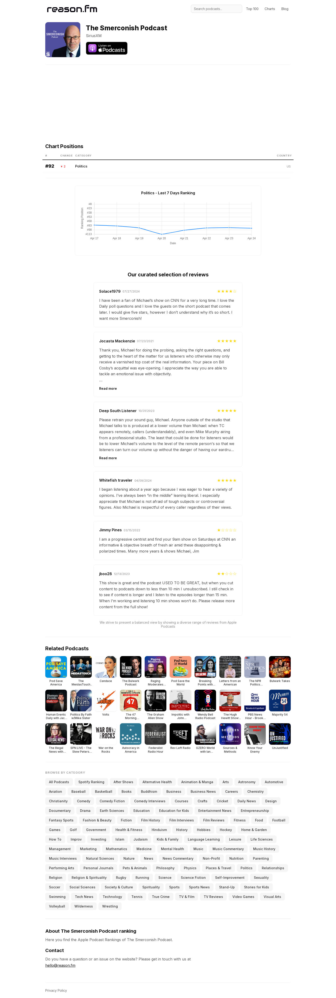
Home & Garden (254, 830)
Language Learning (204, 839)
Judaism (140, 839)
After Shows (123, 782)
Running (142, 878)
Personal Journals (98, 868)
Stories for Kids (256, 887)
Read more (108, 388)
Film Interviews (181, 820)
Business (173, 791)
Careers (231, 791)
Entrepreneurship (255, 811)
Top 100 (252, 9)
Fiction (126, 820)
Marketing (88, 849)
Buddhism (149, 791)
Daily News (247, 801)
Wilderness (83, 906)
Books (127, 791)
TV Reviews (213, 897)
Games (54, 830)
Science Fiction (193, 878)
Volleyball (57, 906)
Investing (98, 839)
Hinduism (159, 830)
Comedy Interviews (149, 801)
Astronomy (247, 782)
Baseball (78, 791)
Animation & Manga (197, 782)
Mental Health (172, 849)
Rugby (121, 878)
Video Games (243, 897)
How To (55, 839)
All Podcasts (59, 782)
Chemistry (255, 791)
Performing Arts (61, 868)
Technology (112, 897)
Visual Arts (272, 897)
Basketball (103, 791)
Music (198, 849)
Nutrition (236, 858)
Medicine (144, 849)
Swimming (57, 897)
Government (96, 830)
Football (278, 820)
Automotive (274, 782)
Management (60, 849)
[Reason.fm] (72, 9)
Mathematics (116, 849)
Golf (73, 830)
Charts (270, 9)
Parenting (261, 858)
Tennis (137, 897)
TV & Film (186, 897)
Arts (226, 782)
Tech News (84, 897)
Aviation (55, 791)
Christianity (58, 801)
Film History (150, 820)
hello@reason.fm (60, 965)
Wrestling (110, 906)
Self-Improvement (230, 878)
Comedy (83, 801)
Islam (120, 839)
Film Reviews (213, 820)
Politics (81, 166)
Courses (181, 801)
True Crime (161, 897)
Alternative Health (157, 782)
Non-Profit (211, 858)
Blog (284, 9)
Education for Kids (174, 811)
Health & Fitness (129, 830)
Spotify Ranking (91, 782)
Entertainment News (214, 811)
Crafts (202, 801)
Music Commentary (228, 849)
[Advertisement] (168, 97)
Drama (85, 811)
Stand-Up (227, 887)
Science (165, 878)
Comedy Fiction (112, 801)
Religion (55, 878)
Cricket (222, 801)
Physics (190, 868)
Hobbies (203, 830)
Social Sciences (82, 887)
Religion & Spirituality (89, 878)
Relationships (273, 868)
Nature (129, 858)
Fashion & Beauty (97, 820)
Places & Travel (218, 868)
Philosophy (165, 868)
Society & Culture (119, 887)
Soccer (54, 887)
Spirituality (151, 887)
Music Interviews (63, 858)
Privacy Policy (56, 990)
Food (259, 820)
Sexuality (261, 878)
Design (271, 801)
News (148, 858)
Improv (76, 839)
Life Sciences (262, 839)
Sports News (199, 887)
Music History (264, 849)
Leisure (235, 839)
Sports (174, 887)
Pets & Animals (135, 868)
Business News (203, 791)
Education (141, 811)
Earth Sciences (112, 811)
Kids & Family (167, 839)
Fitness (240, 820)
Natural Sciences (100, 858)
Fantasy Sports (61, 820)
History (182, 830)
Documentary (60, 811)
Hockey (226, 830)
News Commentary (178, 858)
